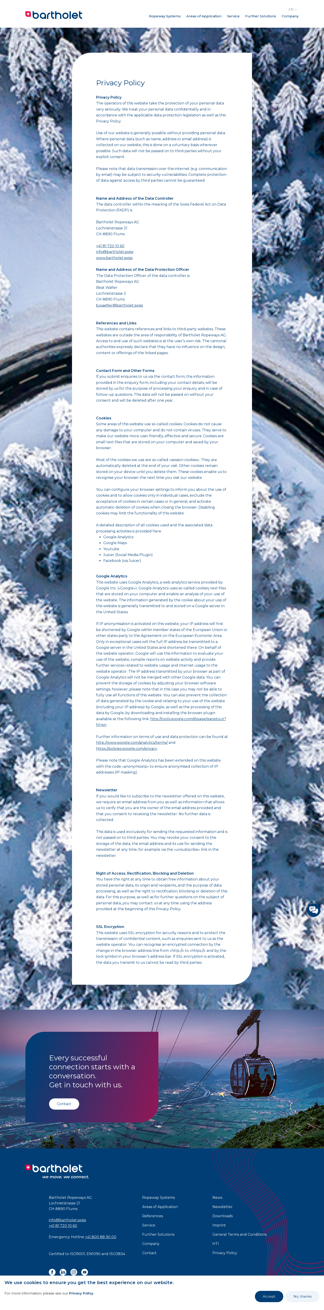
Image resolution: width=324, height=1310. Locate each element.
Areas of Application (203, 16)
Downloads (222, 1216)
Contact (64, 1104)
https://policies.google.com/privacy (126, 749)
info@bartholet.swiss (114, 252)
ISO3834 (117, 1254)
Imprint (219, 1225)
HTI (215, 1244)
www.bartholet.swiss (114, 258)
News (217, 1197)
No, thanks (302, 1296)
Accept (269, 1296)
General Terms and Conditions (239, 1234)
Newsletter (222, 1207)
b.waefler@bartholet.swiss (119, 305)
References (152, 1216)
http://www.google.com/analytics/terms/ (132, 742)
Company (290, 16)
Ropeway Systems (165, 16)
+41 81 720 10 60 (110, 246)
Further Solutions (260, 16)
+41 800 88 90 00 (100, 1237)
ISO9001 (77, 1254)
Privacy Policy (81, 1293)
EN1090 (94, 1254)
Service (233, 16)
